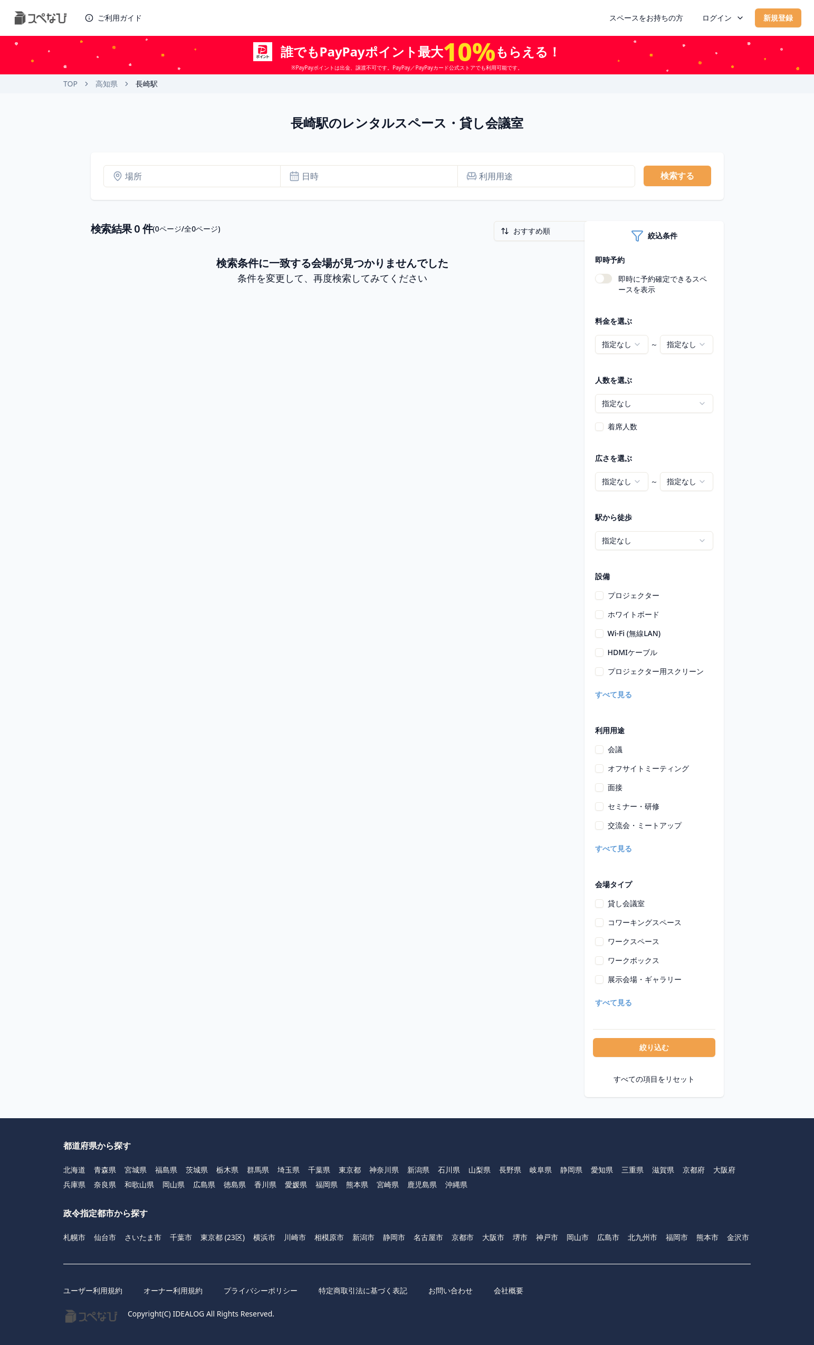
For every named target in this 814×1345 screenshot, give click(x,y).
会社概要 (508, 1290)
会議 (615, 749)
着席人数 (622, 426)
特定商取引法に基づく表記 (363, 1290)
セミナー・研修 (633, 806)
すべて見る (613, 694)
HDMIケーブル (633, 652)
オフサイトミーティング (648, 768)
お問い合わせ (450, 1290)
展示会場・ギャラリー (645, 979)
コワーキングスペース (645, 922)
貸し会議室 (626, 903)
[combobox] (621, 344)
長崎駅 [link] (147, 84)
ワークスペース (633, 941)
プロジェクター (633, 595)
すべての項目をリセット (654, 1079)
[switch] (603, 278)
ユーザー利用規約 (92, 1290)
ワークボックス (633, 960)
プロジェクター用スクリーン (656, 671)
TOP (70, 84)
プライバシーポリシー (261, 1290)
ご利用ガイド (113, 18)
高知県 (106, 84)
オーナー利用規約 (173, 1290)
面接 (615, 787)
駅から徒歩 (613, 517)
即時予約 (610, 260)
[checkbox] (599, 426)
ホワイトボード (633, 614)
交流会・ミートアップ (645, 825)
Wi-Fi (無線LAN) (634, 633)
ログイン (723, 18)
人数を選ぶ (613, 380)
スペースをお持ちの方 (646, 18)
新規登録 (778, 18)
